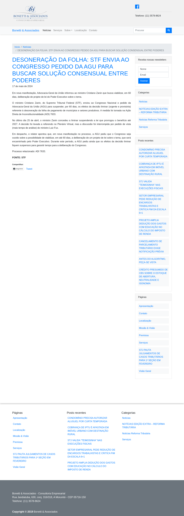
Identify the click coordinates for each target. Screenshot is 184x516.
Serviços (57, 30)
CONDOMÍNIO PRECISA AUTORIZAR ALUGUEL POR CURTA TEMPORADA (153, 153)
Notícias (47, 30)
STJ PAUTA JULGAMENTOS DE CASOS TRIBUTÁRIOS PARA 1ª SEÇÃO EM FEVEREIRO (151, 357)
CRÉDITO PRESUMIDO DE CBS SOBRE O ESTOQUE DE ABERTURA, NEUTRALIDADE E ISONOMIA (153, 276)
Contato (93, 30)
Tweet (29, 169)
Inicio (17, 47)
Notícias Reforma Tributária (153, 119)
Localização (81, 30)
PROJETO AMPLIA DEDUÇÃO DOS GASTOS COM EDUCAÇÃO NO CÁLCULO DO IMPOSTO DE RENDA (152, 227)
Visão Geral (145, 371)
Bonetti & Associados (25, 30)
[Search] (149, 30)
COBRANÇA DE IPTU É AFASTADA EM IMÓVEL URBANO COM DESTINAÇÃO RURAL (88, 431)
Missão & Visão (147, 328)
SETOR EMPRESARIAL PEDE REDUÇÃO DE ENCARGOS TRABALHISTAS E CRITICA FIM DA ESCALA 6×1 (91, 453)
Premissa (144, 335)
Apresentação (146, 306)
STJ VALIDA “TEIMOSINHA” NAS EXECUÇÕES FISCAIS (151, 185)
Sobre (67, 30)
